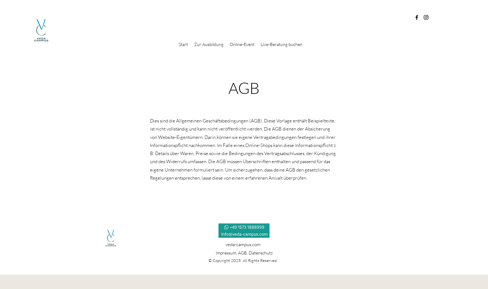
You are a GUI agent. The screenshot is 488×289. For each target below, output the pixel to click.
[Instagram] (426, 17)
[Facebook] (417, 17)
